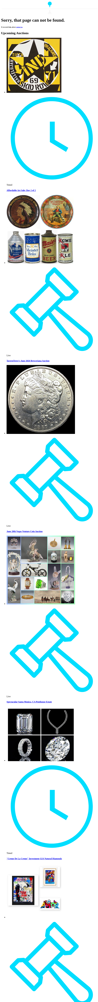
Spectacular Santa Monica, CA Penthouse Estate (29, 702)
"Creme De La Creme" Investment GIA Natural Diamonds (34, 858)
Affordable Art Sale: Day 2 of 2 (21, 190)
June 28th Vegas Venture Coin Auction (24, 531)
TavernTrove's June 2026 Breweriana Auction (28, 361)
